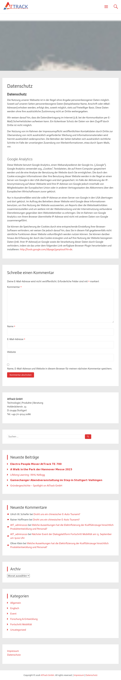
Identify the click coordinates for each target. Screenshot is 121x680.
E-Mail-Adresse (16, 339)
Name (11, 326)
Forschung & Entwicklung (23, 618)
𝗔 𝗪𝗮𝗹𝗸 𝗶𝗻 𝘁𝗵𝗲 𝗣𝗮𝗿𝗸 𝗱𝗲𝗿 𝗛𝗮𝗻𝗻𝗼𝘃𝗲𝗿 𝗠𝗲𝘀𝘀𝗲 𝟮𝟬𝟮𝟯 (41, 469)
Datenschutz (14, 654)
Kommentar (14, 286)
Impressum (13, 650)
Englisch (14, 608)
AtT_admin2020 (18, 524)
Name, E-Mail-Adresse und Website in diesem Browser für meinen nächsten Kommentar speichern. (59, 368)
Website (11, 351)
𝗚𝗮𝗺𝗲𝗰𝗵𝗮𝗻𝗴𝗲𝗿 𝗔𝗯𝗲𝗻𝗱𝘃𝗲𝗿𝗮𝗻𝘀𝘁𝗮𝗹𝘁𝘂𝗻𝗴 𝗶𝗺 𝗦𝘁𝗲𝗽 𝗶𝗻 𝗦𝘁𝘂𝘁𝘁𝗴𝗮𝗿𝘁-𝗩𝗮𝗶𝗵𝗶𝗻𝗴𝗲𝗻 (56, 480)
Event (13, 613)
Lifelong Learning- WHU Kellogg (27, 474)
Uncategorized (18, 629)
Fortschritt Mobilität (21, 624)
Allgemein (15, 602)
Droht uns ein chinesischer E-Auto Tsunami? (57, 514)
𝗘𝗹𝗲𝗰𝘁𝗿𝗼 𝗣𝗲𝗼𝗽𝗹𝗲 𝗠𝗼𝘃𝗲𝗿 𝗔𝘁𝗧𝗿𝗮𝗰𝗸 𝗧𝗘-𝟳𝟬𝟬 (36, 464)
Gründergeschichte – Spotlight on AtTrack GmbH (36, 485)
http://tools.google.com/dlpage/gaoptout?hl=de (46, 249)
